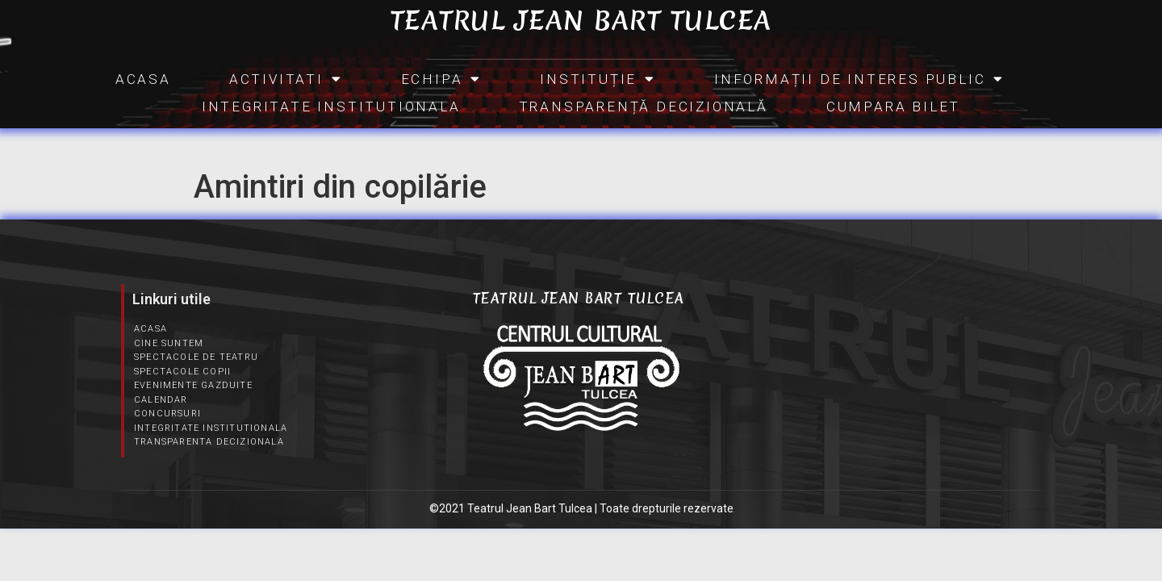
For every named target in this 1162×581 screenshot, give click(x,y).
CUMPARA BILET (893, 106)
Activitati (286, 79)
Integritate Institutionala (331, 106)
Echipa (442, 79)
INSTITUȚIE (598, 79)
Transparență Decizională (643, 106)
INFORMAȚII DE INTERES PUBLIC (859, 79)
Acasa (143, 79)
